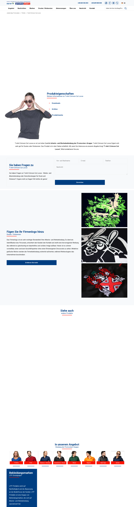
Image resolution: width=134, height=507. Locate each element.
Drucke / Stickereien (45, 8)
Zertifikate (81, 470)
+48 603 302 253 (83, 3)
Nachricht (82, 8)
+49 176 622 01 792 (18, 473)
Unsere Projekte (83, 465)
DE (124, 3)
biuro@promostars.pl (17, 480)
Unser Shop (117, 480)
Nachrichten (22, 8)
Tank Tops (47, 475)
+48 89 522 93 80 (16, 478)
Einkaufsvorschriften (120, 470)
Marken (32, 8)
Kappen (46, 472)
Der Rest (46, 480)
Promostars (16, 13)
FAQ (115, 460)
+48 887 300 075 (17, 475)
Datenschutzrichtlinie (120, 472)
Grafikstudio (118, 463)
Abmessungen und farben (86, 475)
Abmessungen (61, 8)
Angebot (11, 8)
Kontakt (92, 8)
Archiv (116, 468)
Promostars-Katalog (120, 465)
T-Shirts (23, 13)
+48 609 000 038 (96, 3)
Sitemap (116, 475)
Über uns (73, 8)
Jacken (46, 477)
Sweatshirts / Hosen (50, 468)
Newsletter (117, 477)
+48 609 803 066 (15, 470)
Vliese (46, 470)
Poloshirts (47, 463)
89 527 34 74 (13, 468)
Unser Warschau (83, 468)
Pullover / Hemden (49, 465)
